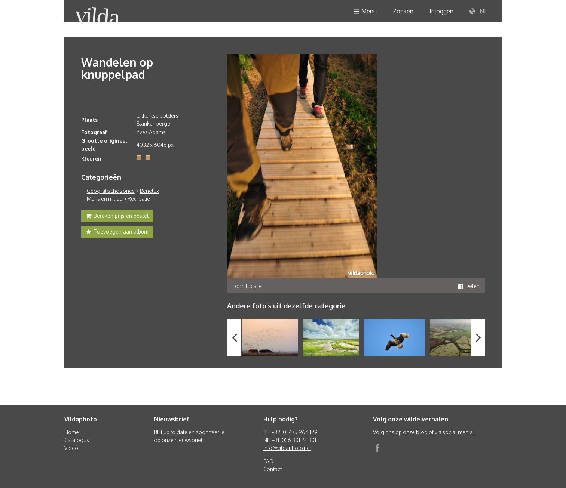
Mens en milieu (104, 198)
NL (478, 11)
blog (422, 432)
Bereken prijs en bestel (117, 217)
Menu (365, 11)
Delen (469, 286)
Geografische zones (111, 191)
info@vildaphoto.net (287, 448)
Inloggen (441, 11)
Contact (272, 469)
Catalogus (76, 440)
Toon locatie (247, 286)
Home (71, 432)
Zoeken (403, 11)
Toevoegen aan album (117, 232)
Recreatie (139, 198)
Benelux (149, 191)
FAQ (268, 461)
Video (71, 448)
